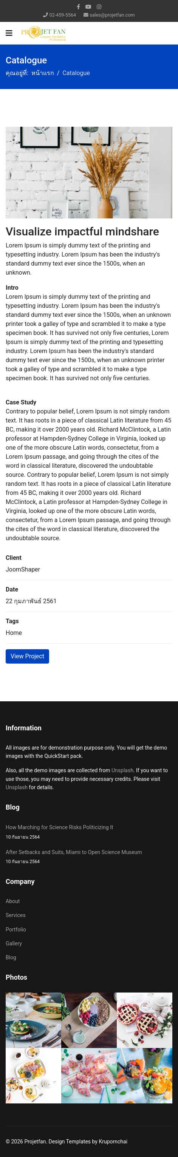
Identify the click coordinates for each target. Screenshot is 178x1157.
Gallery (14, 943)
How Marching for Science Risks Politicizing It (89, 832)
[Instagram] (99, 7)
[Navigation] (9, 33)
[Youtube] (88, 7)
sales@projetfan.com (112, 15)
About (13, 901)
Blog (11, 957)
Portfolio (16, 930)
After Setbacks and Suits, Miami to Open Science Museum (89, 857)
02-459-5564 (62, 15)
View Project (27, 656)
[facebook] (78, 7)
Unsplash (122, 770)
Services (16, 915)
